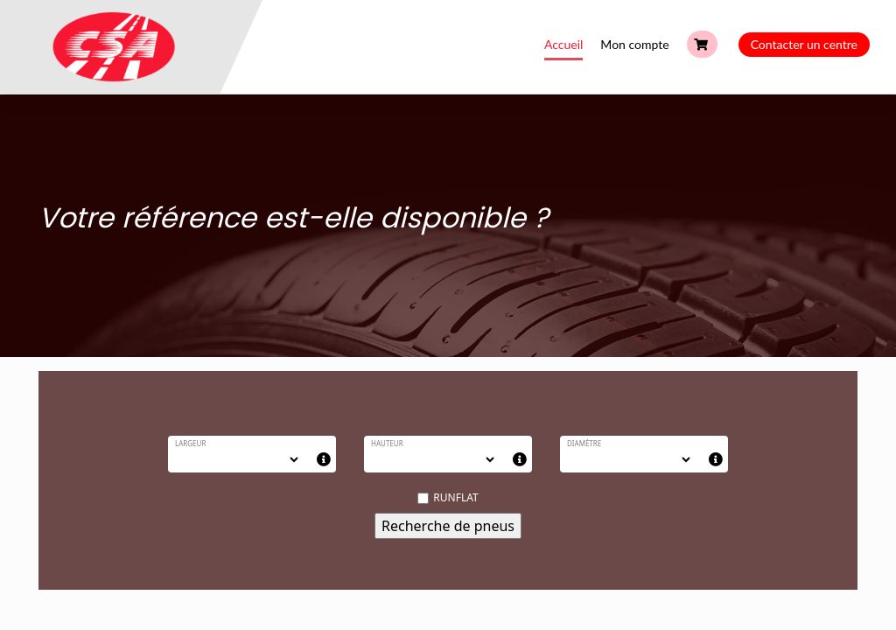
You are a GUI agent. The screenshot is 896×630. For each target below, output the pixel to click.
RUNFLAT (447, 497)
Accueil (563, 44)
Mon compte (634, 44)
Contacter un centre (804, 44)
